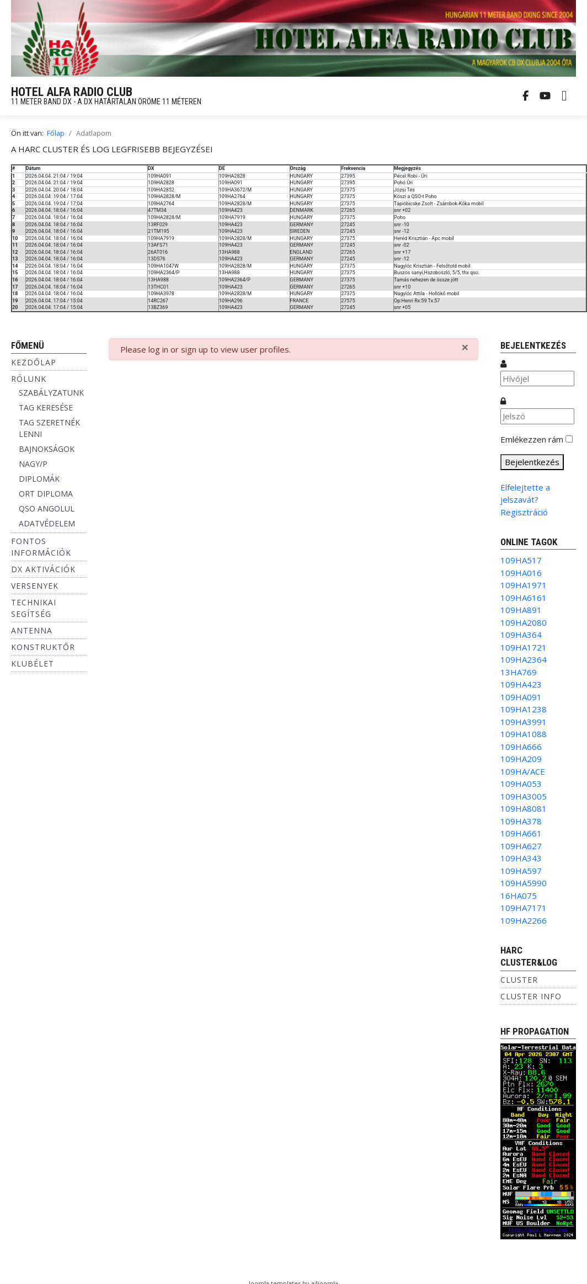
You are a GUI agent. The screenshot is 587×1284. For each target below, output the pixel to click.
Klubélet (32, 663)
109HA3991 (523, 721)
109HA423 (521, 684)
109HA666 (521, 746)
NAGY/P (33, 464)
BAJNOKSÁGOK (46, 449)
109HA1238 (523, 709)
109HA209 (521, 758)
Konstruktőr (43, 647)
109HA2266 (523, 920)
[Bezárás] (465, 347)
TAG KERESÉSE (46, 407)
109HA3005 (523, 796)
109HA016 (521, 572)
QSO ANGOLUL (46, 508)
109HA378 (521, 821)
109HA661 (521, 833)
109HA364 (521, 634)
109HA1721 (523, 647)
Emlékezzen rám (531, 439)
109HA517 (521, 560)
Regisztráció (524, 512)
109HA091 (521, 696)
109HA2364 (523, 659)
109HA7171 (523, 907)
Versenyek (34, 585)
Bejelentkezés (532, 461)
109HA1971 (523, 584)
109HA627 (521, 845)
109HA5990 (523, 882)
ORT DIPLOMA (46, 493)
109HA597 (521, 870)
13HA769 (518, 672)
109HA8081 (523, 808)
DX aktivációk (43, 569)
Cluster (519, 979)
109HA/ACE (522, 771)
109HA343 (521, 858)
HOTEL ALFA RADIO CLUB (71, 92)
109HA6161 (523, 597)
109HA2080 (523, 622)
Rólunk (28, 379)
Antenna (31, 630)
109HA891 (521, 609)
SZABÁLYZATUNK (51, 392)
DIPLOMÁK (39, 478)
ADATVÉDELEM (47, 523)
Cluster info (531, 996)
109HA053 (521, 783)
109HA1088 (523, 733)
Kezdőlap (33, 362)
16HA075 (518, 895)
